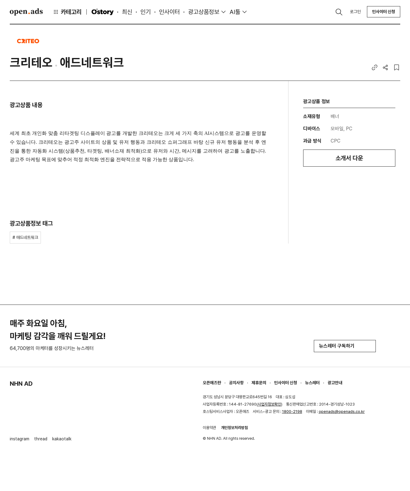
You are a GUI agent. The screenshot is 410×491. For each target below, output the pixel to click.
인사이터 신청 (383, 11)
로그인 (355, 11)
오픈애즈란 (212, 382)
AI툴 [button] (235, 12)
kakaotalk (61, 438)
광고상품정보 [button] (203, 12)
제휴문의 (259, 382)
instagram (19, 438)
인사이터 (169, 12)
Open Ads (26, 12)
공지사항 (236, 382)
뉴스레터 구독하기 (345, 346)
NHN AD (21, 383)
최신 (127, 12)
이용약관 (209, 427)
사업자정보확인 (269, 404)
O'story (103, 12)
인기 (145, 12)
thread (40, 438)
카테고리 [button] (67, 12)
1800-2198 (292, 411)
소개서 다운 (349, 158)
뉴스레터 (312, 382)
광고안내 (335, 382)
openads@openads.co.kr (342, 411)
